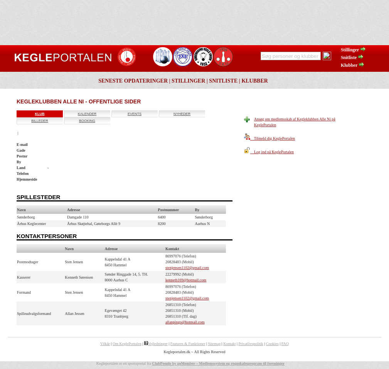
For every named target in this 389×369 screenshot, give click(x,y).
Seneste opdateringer (133, 81)
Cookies (272, 344)
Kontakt (229, 344)
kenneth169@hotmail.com (185, 280)
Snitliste (352, 57)
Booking (87, 121)
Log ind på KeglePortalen (269, 152)
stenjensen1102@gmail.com (187, 268)
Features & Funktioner (187, 344)
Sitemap (214, 344)
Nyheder (181, 114)
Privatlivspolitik (250, 344)
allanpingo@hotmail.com (185, 322)
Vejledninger (156, 344)
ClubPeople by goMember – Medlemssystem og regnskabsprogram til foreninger (218, 363)
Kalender (87, 114)
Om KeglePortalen (127, 344)
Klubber (353, 65)
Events (134, 114)
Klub (40, 114)
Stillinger (353, 49)
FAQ (285, 344)
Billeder (39, 121)
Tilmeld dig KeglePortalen (269, 138)
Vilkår (105, 344)
